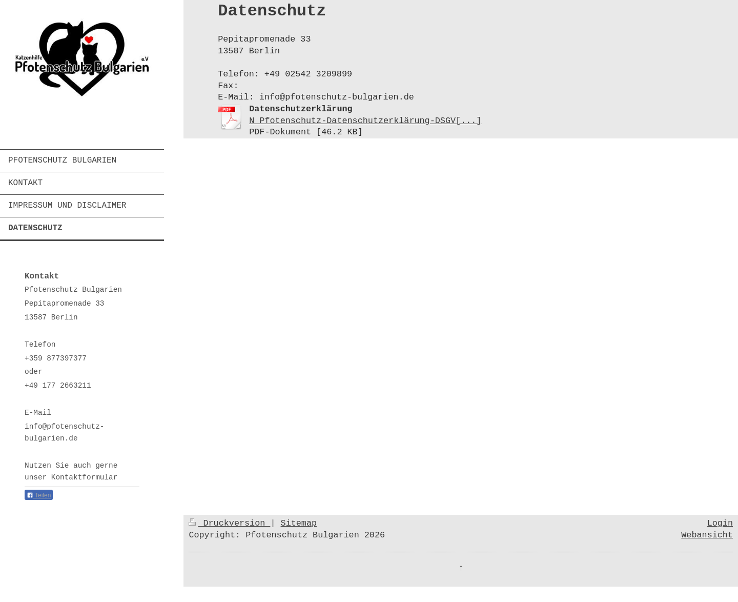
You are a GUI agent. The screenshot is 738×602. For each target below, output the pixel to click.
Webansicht (707, 535)
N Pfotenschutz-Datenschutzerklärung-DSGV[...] (365, 121)
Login (720, 523)
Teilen (39, 495)
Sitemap (299, 523)
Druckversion (229, 523)
